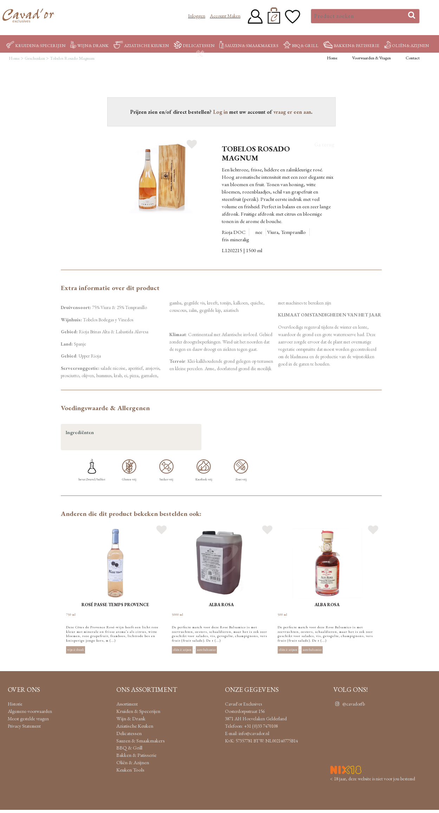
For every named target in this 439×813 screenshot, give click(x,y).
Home (332, 58)
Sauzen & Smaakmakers (248, 45)
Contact (413, 58)
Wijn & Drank (89, 45)
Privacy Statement (24, 726)
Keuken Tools (217, 54)
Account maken (225, 16)
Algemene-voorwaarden (30, 711)
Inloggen (196, 16)
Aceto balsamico (206, 650)
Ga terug (324, 144)
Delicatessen (194, 45)
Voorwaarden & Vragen (371, 58)
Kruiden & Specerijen (35, 45)
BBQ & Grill (300, 45)
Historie (15, 704)
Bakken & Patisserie (351, 45)
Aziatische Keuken (141, 45)
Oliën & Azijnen (406, 45)
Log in (220, 112)
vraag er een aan (292, 112)
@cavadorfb (349, 704)
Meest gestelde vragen (28, 718)
